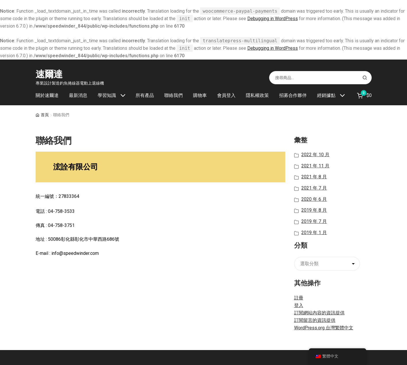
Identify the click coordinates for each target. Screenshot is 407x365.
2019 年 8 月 (314, 210)
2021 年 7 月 (314, 188)
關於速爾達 (47, 95)
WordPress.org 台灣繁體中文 (323, 327)
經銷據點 (326, 95)
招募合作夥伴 (293, 95)
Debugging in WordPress (272, 18)
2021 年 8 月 (314, 176)
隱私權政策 (257, 95)
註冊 (298, 298)
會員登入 (226, 95)
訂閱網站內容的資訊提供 (319, 313)
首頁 (45, 114)
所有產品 (145, 95)
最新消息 (78, 95)
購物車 (200, 95)
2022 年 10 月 (315, 154)
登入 (298, 305)
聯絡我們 (173, 95)
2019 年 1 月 (314, 232)
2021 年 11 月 (315, 166)
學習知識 (107, 95)
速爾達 (49, 74)
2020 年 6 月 (314, 199)
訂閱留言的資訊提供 (314, 320)
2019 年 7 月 (314, 221)
